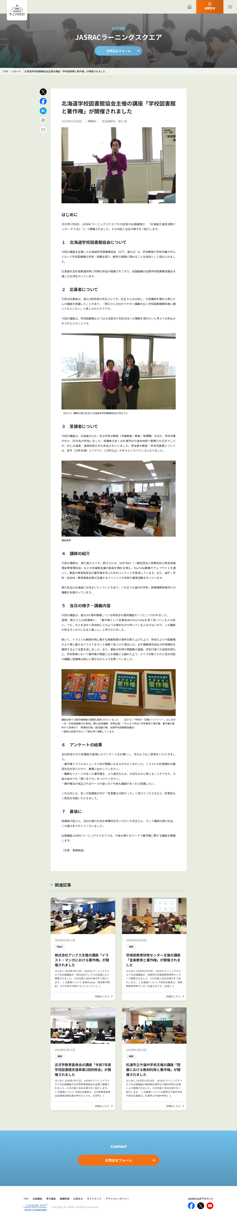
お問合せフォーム (118, 1160)
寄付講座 (51, 1198)
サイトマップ (94, 1198)
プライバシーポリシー (117, 1198)
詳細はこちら (102, 996)
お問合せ (78, 1198)
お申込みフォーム (118, 51)
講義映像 (64, 1198)
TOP (26, 1198)
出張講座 (37, 1198)
